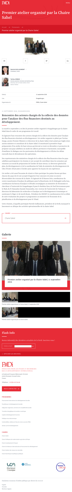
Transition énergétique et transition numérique (14, 411)
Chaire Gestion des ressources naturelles (12, 450)
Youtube (4, 487)
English (4, 485)
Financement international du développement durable (16, 400)
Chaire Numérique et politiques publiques (12, 454)
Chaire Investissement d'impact (10, 443)
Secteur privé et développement (10, 426)
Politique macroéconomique (9, 418)
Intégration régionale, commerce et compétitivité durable (16, 408)
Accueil (4, 27)
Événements (16, 27)
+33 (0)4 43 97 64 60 (14, 382)
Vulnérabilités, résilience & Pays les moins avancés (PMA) (16, 422)
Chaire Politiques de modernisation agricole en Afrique (16, 439)
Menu (68, 3)
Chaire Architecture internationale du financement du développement (20, 446)
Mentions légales (6, 489)
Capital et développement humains (11, 415)
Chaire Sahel (35, 218)
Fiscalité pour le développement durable (12, 404)
